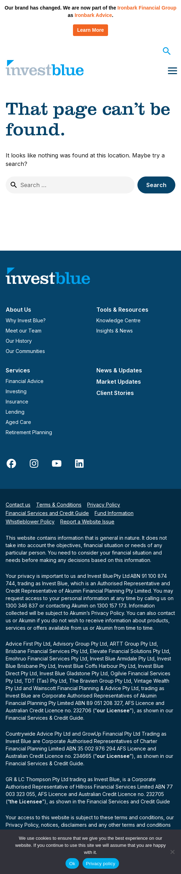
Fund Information (114, 513)
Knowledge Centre (118, 320)
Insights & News (114, 331)
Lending (15, 412)
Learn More (90, 30)
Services (18, 370)
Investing (16, 391)
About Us (18, 309)
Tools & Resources (122, 309)
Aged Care (18, 422)
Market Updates (118, 381)
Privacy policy (100, 863)
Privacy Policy (103, 505)
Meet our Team (23, 331)
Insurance (17, 402)
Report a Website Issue (87, 522)
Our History (19, 341)
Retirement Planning (29, 432)
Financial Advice (25, 381)
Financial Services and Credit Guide (47, 513)
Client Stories (115, 392)
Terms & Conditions (58, 505)
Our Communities (25, 351)
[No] (172, 851)
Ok (72, 863)
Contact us (18, 505)
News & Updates (119, 370)
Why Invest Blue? (26, 320)
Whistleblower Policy (30, 522)
